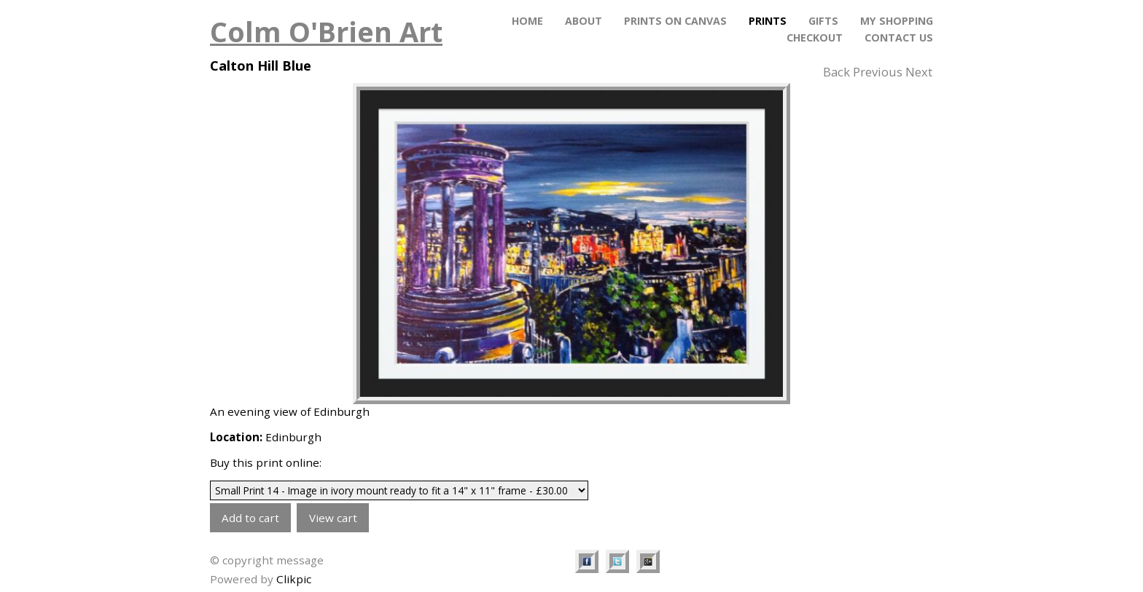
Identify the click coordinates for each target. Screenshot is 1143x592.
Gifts (823, 21)
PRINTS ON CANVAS (675, 21)
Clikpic (293, 579)
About (583, 21)
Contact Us (899, 37)
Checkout (815, 37)
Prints (768, 21)
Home (527, 21)
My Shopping (896, 21)
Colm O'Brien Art (326, 31)
